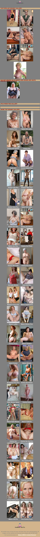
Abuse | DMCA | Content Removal (27, 535)
